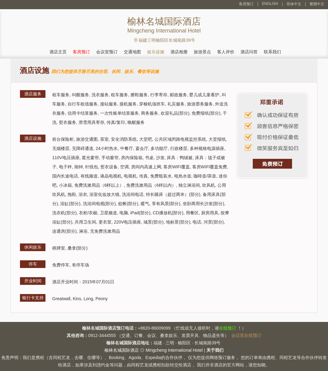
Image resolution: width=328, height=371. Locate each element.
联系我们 (272, 51)
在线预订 (227, 328)
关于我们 (215, 350)
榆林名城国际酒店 (121, 350)
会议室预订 (107, 51)
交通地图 (132, 51)
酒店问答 (249, 51)
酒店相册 (179, 51)
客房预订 (246, 4)
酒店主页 (58, 51)
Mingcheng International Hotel (174, 350)
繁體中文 (317, 4)
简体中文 (294, 4)
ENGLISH (270, 4)
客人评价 (225, 51)
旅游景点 (202, 51)
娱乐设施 (155, 51)
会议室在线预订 (246, 335)
